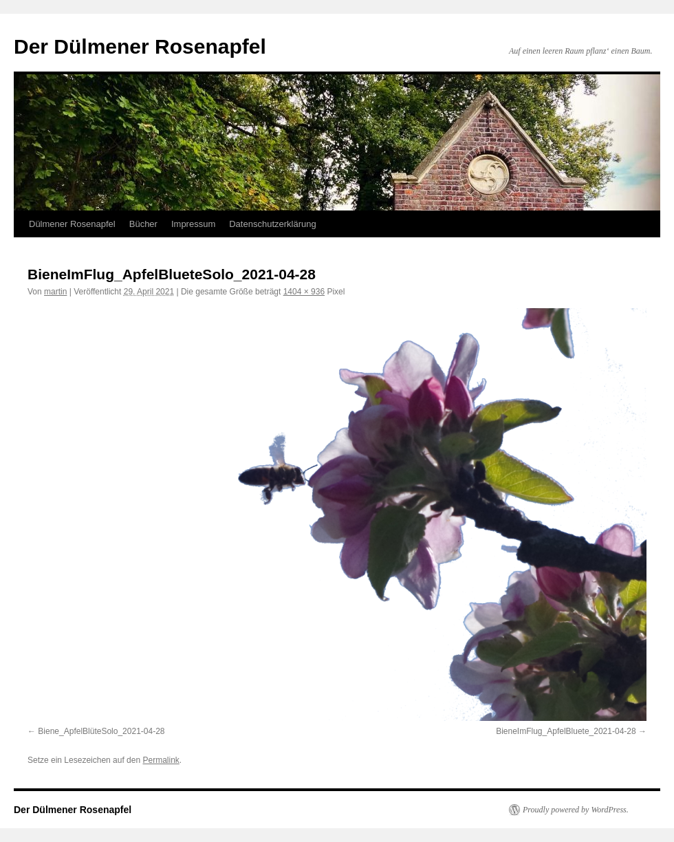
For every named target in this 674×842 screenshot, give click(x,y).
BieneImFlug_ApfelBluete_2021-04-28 (565, 731)
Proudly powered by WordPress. (576, 809)
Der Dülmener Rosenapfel (140, 46)
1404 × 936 (304, 291)
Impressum (193, 224)
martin (55, 291)
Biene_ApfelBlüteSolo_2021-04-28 (101, 731)
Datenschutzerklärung (272, 224)
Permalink (160, 760)
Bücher (143, 224)
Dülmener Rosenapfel (72, 224)
